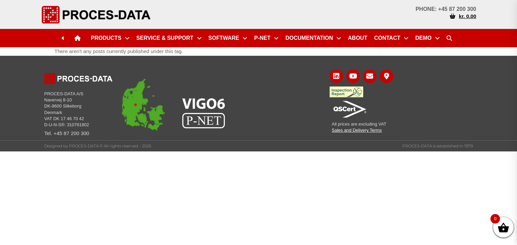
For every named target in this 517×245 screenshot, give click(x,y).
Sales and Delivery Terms (357, 130)
